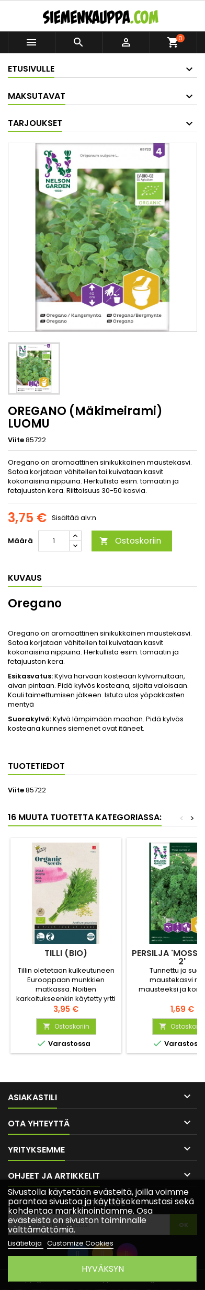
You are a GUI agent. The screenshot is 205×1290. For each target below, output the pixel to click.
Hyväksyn (103, 1269)
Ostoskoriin (130, 541)
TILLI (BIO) (65, 953)
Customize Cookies (80, 1243)
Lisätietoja (25, 1243)
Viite (16, 440)
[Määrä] (54, 541)
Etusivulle (31, 69)
